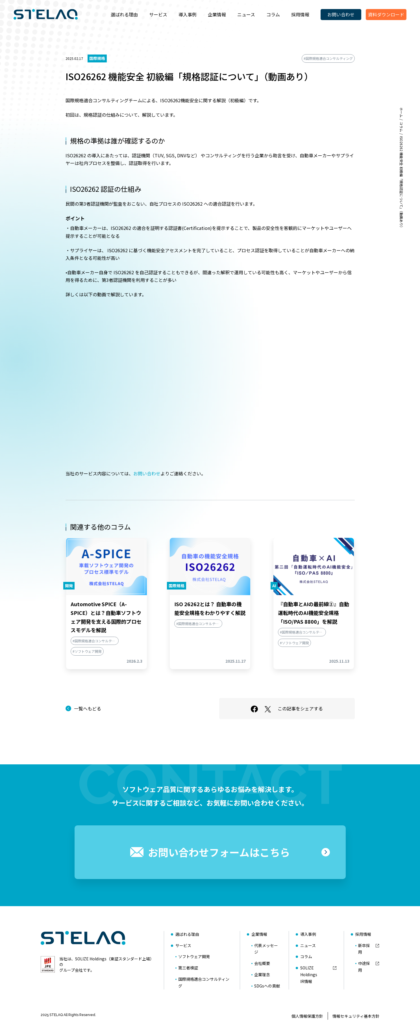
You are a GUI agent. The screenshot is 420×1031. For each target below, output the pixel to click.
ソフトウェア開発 (194, 956)
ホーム (401, 112)
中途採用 (364, 966)
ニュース (246, 14)
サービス (158, 14)
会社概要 (262, 963)
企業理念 (262, 974)
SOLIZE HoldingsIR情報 (308, 974)
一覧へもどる (87, 708)
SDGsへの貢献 (267, 986)
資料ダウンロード (386, 14)
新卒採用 (364, 949)
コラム (273, 14)
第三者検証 (188, 968)
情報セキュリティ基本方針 (356, 1016)
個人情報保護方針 (307, 1016)
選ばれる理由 (124, 14)
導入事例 (188, 14)
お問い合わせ (340, 14)
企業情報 (217, 14)
